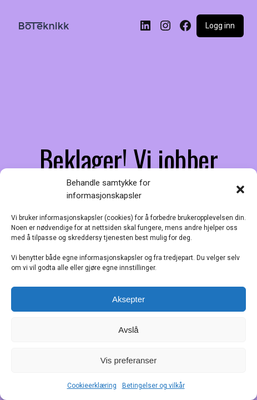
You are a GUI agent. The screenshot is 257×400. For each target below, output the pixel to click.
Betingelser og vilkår (153, 385)
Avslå (128, 329)
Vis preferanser (128, 360)
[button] (240, 189)
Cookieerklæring (92, 385)
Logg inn (220, 25)
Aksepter (128, 299)
